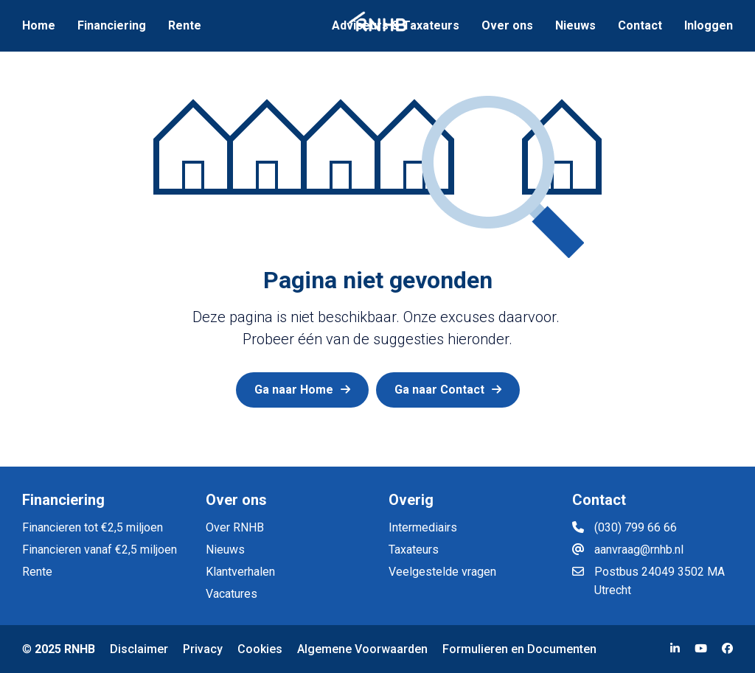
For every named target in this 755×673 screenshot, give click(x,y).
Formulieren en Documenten (519, 649)
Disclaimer (139, 649)
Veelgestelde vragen (442, 572)
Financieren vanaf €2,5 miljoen (99, 550)
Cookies (259, 649)
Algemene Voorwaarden (362, 649)
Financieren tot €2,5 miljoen (92, 527)
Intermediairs (423, 527)
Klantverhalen (240, 572)
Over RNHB (235, 527)
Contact (599, 500)
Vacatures (231, 594)
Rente (37, 572)
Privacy (203, 649)
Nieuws (225, 550)
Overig (411, 500)
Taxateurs (414, 550)
